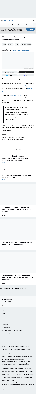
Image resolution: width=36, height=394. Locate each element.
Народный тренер (12, 24)
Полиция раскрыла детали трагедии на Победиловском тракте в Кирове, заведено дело (18, 169)
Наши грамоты (5, 321)
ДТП (16, 44)
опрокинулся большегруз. (24, 86)
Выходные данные (6, 338)
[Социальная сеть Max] (26, 75)
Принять (30, 29)
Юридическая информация (8, 336)
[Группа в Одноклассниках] (5, 301)
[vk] (15, 149)
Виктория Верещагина (21, 50)
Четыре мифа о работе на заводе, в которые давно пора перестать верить (18, 177)
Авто (4, 44)
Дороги (10, 44)
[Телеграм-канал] (10, 75)
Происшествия (26, 44)
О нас (3, 310)
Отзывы (3, 313)
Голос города (21, 24)
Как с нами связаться (6, 327)
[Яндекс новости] (10, 72)
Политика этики (5, 324)
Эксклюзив (3, 24)
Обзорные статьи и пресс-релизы (9, 316)
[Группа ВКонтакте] (3, 301)
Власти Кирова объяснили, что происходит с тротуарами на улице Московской (18, 161)
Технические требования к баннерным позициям (12, 330)
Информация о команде (7, 318)
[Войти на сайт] (33, 20)
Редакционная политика (7, 333)
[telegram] (20, 149)
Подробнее (29, 350)
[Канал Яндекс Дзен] (26, 72)
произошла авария (16, 95)
